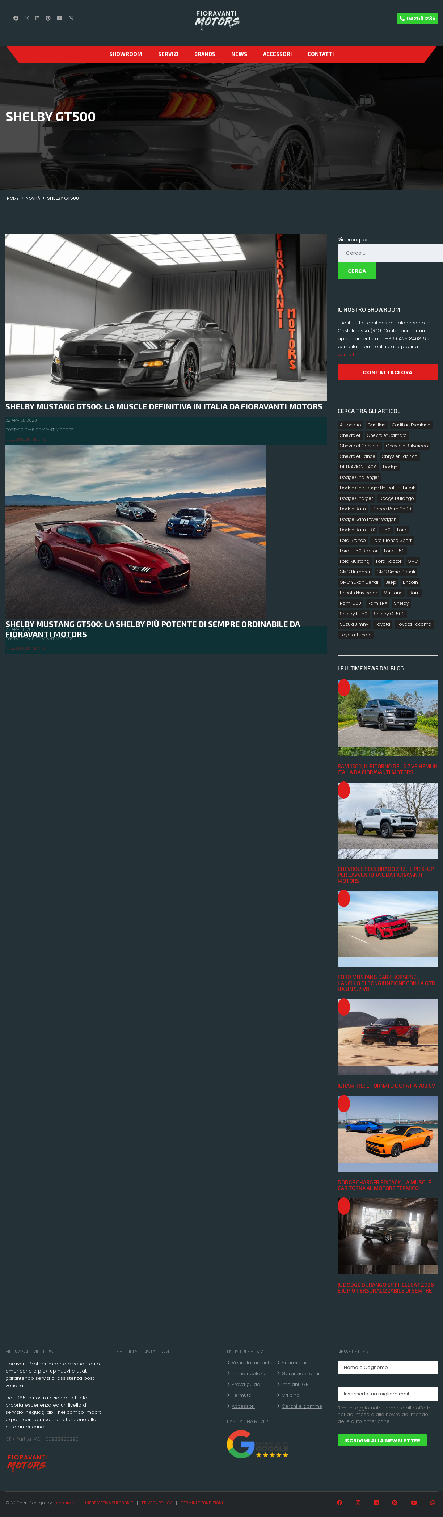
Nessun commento (25, 438)
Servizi (168, 54)
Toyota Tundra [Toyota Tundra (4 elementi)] (356, 635)
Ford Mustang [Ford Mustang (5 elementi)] (355, 561)
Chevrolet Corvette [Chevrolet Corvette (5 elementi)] (360, 446)
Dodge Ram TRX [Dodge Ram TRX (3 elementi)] (357, 530)
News (239, 54)
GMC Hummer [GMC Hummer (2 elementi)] (355, 572)
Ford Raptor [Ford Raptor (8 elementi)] (388, 561)
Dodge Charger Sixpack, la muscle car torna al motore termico (384, 1185)
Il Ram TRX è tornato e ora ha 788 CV (386, 1085)
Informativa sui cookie (109, 1502)
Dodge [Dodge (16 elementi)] (390, 467)
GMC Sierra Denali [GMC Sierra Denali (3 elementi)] (396, 572)
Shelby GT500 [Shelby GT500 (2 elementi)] (389, 614)
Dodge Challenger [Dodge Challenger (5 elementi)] (359, 477)
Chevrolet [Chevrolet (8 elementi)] (350, 435)
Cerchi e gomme (302, 1406)
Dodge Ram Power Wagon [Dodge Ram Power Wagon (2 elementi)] (368, 519)
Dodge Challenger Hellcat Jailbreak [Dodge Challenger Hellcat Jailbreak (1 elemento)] (377, 488)
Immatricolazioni (251, 1373)
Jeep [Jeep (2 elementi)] (391, 582)
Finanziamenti (298, 1362)
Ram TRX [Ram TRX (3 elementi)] (377, 603)
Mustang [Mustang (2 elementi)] (393, 593)
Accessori (277, 54)
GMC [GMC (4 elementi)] (413, 561)
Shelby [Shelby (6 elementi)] (401, 603)
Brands (204, 54)
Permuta (242, 1395)
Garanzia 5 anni (300, 1373)
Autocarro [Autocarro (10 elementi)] (350, 425)
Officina (291, 1395)
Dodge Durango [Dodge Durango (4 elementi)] (396, 498)
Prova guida (246, 1384)
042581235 (420, 18)
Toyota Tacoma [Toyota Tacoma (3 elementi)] (414, 624)
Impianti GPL (296, 1384)
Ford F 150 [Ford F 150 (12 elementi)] (394, 551)
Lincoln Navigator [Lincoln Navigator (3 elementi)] (358, 593)
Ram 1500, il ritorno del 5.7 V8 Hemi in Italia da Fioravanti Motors (388, 769)
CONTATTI (321, 54)
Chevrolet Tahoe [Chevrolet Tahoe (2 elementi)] (357, 456)
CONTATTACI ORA (387, 372)
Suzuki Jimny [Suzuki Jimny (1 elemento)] (354, 624)
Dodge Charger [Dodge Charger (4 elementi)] (356, 498)
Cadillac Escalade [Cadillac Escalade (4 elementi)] (411, 425)
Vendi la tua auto (252, 1362)
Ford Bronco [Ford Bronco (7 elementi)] (353, 540)
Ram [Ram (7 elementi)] (414, 593)
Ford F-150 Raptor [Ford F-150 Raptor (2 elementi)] (358, 551)
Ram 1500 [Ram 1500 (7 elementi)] (350, 603)
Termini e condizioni (202, 1502)
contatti (346, 354)
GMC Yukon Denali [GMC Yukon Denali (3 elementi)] (359, 582)
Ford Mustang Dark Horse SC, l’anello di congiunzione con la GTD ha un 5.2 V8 (386, 983)
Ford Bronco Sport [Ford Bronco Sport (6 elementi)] (392, 540)
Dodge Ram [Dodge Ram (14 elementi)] (353, 509)
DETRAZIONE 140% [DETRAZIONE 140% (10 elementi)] (358, 467)
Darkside (64, 1502)
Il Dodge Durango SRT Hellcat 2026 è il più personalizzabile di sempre (386, 1287)
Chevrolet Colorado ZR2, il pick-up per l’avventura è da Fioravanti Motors (386, 874)
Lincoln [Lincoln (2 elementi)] (410, 582)
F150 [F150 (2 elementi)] (386, 530)
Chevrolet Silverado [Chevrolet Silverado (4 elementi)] (407, 446)
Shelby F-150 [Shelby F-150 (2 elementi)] (353, 614)
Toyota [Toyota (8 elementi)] (382, 624)
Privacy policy (157, 1502)
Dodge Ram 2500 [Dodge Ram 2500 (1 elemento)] (391, 509)
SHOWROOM (125, 54)
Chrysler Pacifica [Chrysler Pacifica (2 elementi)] (400, 456)
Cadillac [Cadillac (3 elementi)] (376, 425)
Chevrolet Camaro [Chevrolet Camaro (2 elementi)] (387, 435)
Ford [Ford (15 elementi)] (401, 530)
